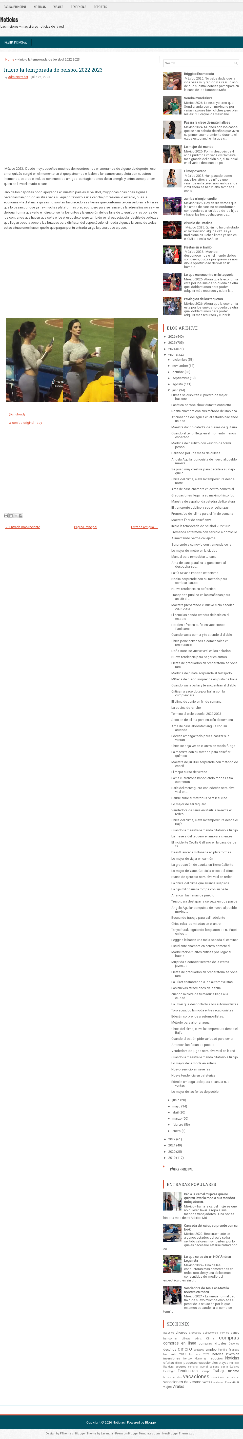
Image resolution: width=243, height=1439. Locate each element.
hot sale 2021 (199, 1354)
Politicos (234, 1363)
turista (167, 1377)
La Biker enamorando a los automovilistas (202, 982)
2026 (171, 336)
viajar (235, 1382)
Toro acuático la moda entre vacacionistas (202, 1010)
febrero (177, 1124)
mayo (176, 1106)
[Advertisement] (81, 122)
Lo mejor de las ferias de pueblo (195, 1091)
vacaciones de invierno (225, 1377)
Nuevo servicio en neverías (190, 1069)
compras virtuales (212, 1343)
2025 (171, 342)
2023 (171, 355)
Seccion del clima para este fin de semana (202, 720)
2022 (171, 1139)
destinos (169, 1349)
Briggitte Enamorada (199, 74)
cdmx (198, 1338)
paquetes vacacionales (201, 1363)
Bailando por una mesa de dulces (195, 453)
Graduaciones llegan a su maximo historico (202, 495)
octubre (178, 372)
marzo (177, 1118)
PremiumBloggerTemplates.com (137, 1433)
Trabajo (219, 1371)
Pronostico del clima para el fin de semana (202, 513)
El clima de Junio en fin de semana (196, 701)
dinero (185, 1349)
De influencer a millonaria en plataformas (201, 852)
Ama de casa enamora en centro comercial (202, 489)
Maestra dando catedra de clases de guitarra (204, 427)
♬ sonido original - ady (25, 423)
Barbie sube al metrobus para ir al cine (199, 798)
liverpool (187, 1358)
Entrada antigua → (144, 527)
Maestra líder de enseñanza (191, 520)
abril (175, 1112)
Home (9, 59)
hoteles (217, 1354)
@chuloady (17, 414)
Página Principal (15, 7)
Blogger (151, 1422)
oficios (179, 1363)
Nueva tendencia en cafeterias (193, 1075)
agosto (177, 384)
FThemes (66, 1433)
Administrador (18, 77)
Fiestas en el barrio (198, 247)
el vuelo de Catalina (198, 223)
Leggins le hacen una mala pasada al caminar (204, 940)
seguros (180, 1366)
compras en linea (179, 1343)
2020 (171, 1152)
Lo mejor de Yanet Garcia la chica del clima (202, 871)
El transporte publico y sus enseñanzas (200, 507)
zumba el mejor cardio (200, 199)
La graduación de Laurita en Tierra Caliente (202, 865)
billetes (186, 1338)
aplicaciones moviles (216, 1332)
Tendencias (78, 7)
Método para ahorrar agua (190, 1022)
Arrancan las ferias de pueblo (192, 895)
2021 (171, 1145)
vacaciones (196, 1376)
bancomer (170, 1338)
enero (176, 1131)
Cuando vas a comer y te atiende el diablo (201, 635)
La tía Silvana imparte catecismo (194, 573)
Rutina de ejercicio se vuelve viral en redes (201, 877)
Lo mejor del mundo (198, 147)
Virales (58, 7)
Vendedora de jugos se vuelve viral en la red (203, 1051)
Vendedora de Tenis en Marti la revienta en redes (206, 1290)
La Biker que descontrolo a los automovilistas (204, 1004)
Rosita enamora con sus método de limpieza (204, 411)
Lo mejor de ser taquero (188, 804)
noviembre (180, 366)
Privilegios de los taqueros (203, 299)
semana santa (219, 1366)
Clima (210, 1338)
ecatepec (199, 1349)
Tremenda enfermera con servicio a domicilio (204, 532)
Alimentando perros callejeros (193, 538)
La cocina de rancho (186, 707)
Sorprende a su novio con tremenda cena (201, 544)
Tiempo (205, 1371)
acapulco (168, 1332)
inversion (232, 1354)
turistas (177, 1377)
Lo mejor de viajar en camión (192, 858)
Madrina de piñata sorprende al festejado (201, 673)
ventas (207, 1382)
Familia (222, 1349)
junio (175, 1100)
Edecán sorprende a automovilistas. (197, 1016)
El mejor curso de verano (189, 772)
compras (229, 1338)
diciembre (179, 359)
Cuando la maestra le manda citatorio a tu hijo (204, 830)
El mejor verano (195, 171)
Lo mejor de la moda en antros (193, 1063)
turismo (233, 1371)
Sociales (234, 1366)
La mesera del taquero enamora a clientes (201, 836)
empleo (211, 1349)
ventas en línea (222, 1382)
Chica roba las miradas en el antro (196, 924)
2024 (171, 349)
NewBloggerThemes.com (179, 1433)
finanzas (234, 1349)
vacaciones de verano (182, 1382)
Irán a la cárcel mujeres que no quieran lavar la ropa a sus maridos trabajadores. (209, 1198)
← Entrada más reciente (22, 527)
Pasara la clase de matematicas (207, 122)
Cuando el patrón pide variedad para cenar (202, 1039)
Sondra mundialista (198, 98)
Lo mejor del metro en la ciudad (194, 550)
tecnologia (169, 1371)
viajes (167, 1387)
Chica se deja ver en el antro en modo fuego (203, 746)
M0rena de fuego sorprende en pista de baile (204, 679)
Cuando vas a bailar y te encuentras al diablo (203, 685)
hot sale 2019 (174, 1354)
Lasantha (107, 1433)
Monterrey (200, 1358)
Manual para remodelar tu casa (193, 557)
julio (175, 390)
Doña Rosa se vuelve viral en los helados (201, 651)
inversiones (171, 1358)
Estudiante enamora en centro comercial (200, 946)
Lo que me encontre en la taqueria (208, 275)
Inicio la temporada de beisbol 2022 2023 (53, 69)
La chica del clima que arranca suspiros (200, 883)
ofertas (168, 1363)
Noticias (40, 7)
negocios (216, 1358)
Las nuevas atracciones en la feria (196, 988)
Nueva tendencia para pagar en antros (199, 657)
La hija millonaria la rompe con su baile (199, 889)
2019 (171, 1158)
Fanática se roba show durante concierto (201, 405)
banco (235, 1332)
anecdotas (195, 1332)
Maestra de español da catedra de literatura (203, 501)
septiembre (180, 378)
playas (223, 1363)
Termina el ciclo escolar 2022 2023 (196, 714)
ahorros (181, 1332)
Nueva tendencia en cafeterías (193, 589)
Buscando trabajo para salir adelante (198, 917)
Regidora (168, 1366)
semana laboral (198, 1366)
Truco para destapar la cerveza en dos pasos (204, 901)
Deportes (100, 7)
